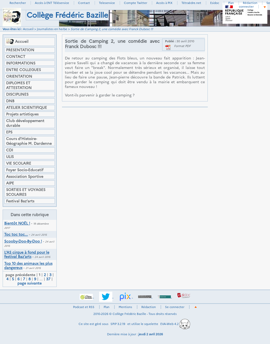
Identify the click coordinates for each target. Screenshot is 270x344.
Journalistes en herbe (52, 29)
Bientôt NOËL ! (17, 223)
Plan (231, 3)
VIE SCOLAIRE (18, 163)
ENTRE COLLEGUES (23, 69)
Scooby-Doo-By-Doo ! (23, 241)
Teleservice (107, 3)
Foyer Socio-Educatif (24, 170)
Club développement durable (25, 123)
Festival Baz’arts (20, 201)
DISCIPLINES (17, 94)
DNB (10, 101)
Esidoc (214, 3)
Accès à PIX (164, 3)
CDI (9, 150)
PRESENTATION (20, 50)
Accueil (28, 29)
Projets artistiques (22, 114)
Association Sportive (24, 176)
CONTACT (15, 56)
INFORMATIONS (20, 63)
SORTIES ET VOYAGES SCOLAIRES (25, 192)
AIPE (10, 183)
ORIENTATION (19, 76)
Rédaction (250, 3)
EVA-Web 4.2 (175, 324)
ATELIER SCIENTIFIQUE (26, 107)
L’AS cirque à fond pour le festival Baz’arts (26, 254)
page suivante (29, 283)
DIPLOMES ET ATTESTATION (19, 85)
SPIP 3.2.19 (117, 324)
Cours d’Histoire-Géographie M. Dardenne (29, 141)
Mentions (125, 307)
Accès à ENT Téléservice (52, 3)
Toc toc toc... (16, 234)
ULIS (10, 156)
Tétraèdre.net (191, 3)
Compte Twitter (135, 3)
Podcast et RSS (83, 307)
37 (48, 279)
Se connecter (254, 4)
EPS (9, 132)
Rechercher (17, 3)
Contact (84, 3)
